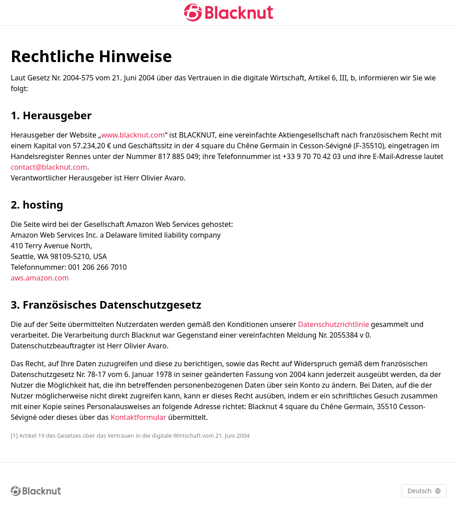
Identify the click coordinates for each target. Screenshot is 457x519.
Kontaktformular (138, 417)
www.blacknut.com (133, 135)
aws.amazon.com (40, 278)
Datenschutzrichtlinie (333, 324)
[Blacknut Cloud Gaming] (228, 12)
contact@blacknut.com (49, 167)
